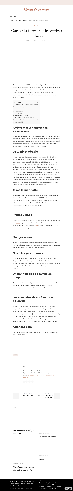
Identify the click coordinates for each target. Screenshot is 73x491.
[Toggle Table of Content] (37, 102)
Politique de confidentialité (24, 488)
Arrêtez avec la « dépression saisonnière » (27, 105)
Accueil (38, 481)
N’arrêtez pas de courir (21, 115)
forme (15, 355)
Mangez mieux (19, 113)
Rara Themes (14, 486)
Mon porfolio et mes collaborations (49, 485)
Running (41, 486)
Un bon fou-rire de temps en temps (25, 118)
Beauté (36, 25)
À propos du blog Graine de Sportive (49, 483)
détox (36, 225)
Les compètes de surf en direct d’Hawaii (26, 120)
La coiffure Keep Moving (47, 436)
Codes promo (43, 488)
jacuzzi (18, 223)
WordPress (13, 488)
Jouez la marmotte (20, 109)
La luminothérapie (20, 107)
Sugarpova (41, 459)
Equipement (57, 486)
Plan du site (52, 488)
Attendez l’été (19, 122)
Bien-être (49, 486)
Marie (29, 40)
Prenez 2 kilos (19, 111)
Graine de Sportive (36, 9)
